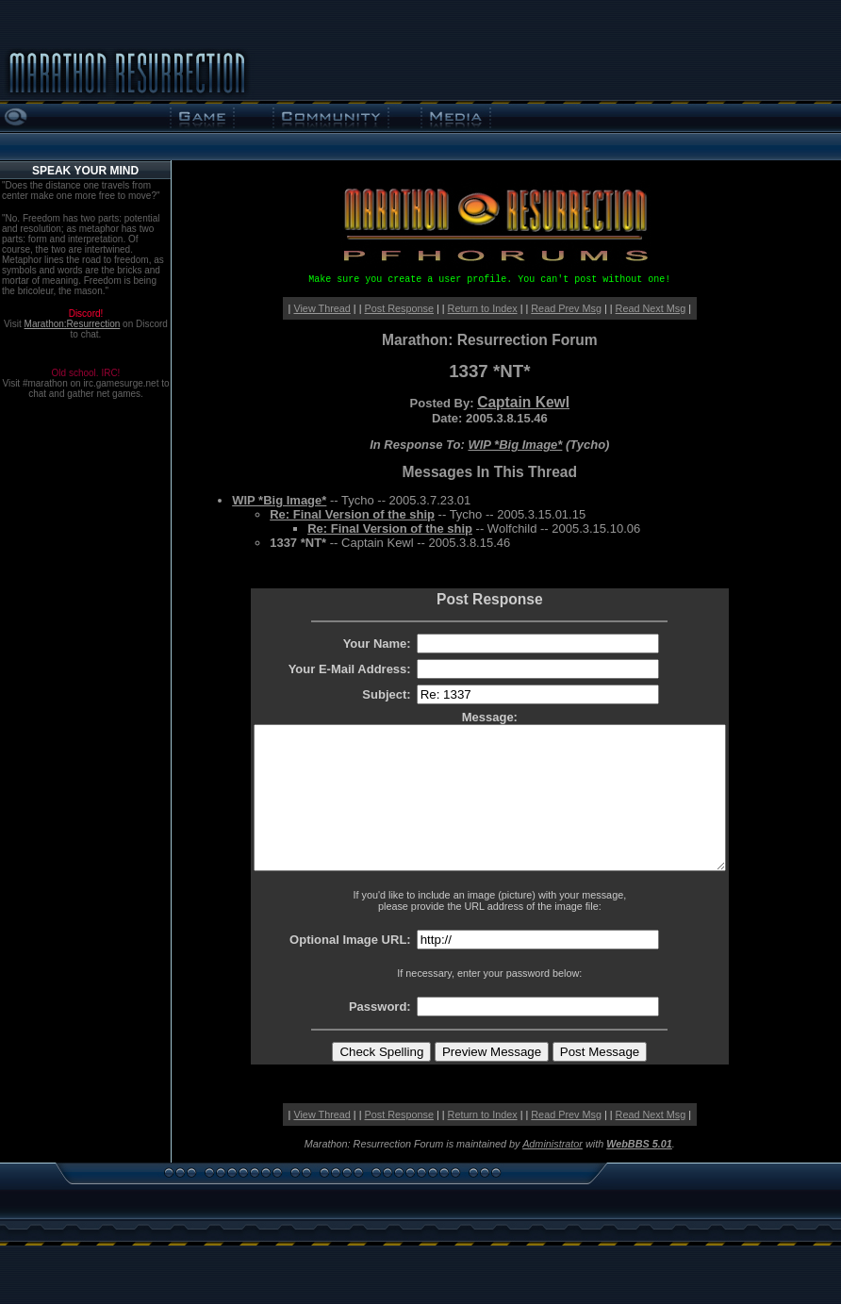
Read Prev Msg (566, 308)
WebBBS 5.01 (639, 1172)
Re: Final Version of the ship (352, 514)
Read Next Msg (651, 308)
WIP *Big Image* (515, 444)
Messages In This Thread (490, 472)
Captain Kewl (523, 402)
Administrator (552, 1172)
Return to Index (483, 308)
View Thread (321, 308)
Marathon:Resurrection (73, 324)
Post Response (399, 308)
